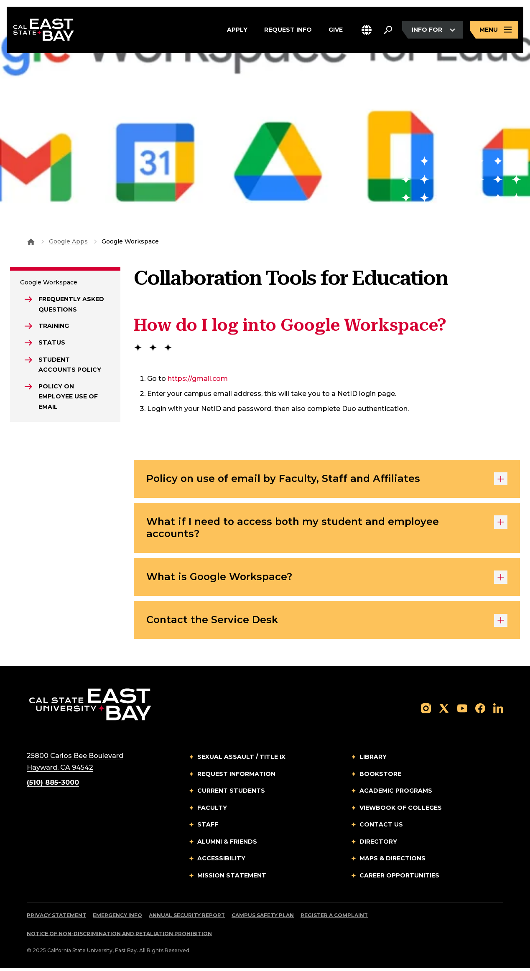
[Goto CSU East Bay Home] (31, 241)
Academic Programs (395, 793)
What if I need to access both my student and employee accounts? (327, 529)
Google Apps (68, 241)
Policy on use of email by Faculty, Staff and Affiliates (327, 479)
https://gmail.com (198, 379)
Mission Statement (231, 878)
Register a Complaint (334, 918)
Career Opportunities (399, 878)
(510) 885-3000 (53, 785)
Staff (207, 827)
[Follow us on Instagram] (426, 711)
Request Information (236, 776)
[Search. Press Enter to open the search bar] (387, 30)
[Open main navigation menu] (494, 30)
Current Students (231, 793)
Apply (237, 30)
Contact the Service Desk (327, 622)
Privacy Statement (56, 918)
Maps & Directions (392, 861)
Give (336, 30)
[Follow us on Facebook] (480, 711)
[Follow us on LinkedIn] (498, 711)
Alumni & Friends (227, 844)
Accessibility (221, 861)
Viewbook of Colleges (400, 810)
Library (373, 759)
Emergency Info (117, 918)
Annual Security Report (187, 918)
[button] (366, 30)
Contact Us (381, 827)
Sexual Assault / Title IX (241, 759)
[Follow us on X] (444, 711)
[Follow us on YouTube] (462, 711)
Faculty (212, 810)
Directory (378, 844)
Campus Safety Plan (263, 918)
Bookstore (380, 776)
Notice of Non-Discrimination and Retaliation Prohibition (119, 936)
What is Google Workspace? (327, 579)
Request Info (288, 30)
